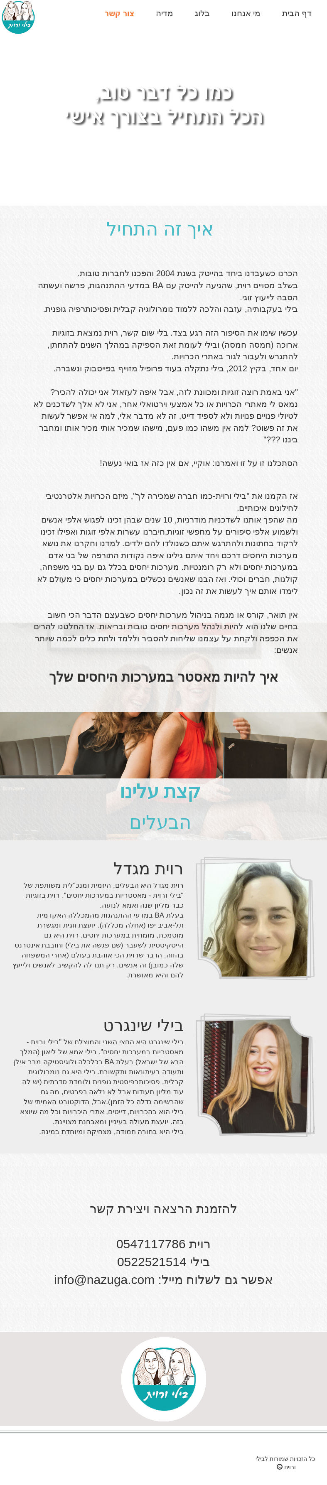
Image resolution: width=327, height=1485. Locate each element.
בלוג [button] (202, 13)
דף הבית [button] (297, 13)
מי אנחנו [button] (246, 13)
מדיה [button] (164, 13)
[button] (119, 14)
